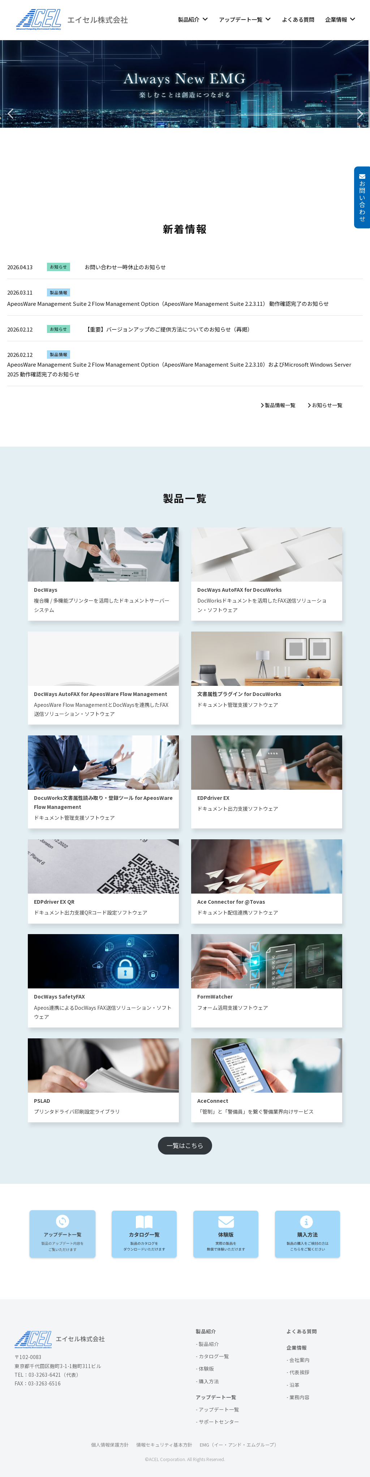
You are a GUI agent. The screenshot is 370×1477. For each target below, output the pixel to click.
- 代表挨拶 (298, 1372)
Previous (11, 112)
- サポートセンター (217, 1421)
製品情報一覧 (278, 405)
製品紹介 (188, 19)
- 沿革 (293, 1384)
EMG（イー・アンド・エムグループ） (239, 1444)
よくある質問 (298, 19)
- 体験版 (205, 1368)
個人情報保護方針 (110, 1444)
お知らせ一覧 (324, 405)
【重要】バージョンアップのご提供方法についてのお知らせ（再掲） (169, 329)
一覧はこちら (185, 1145)
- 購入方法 (207, 1381)
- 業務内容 (298, 1397)
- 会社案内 (298, 1359)
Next (359, 112)
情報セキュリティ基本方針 (164, 1444)
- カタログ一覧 (212, 1356)
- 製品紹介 (207, 1343)
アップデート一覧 (240, 19)
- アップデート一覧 (217, 1409)
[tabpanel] (185, 112)
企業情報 (336, 19)
